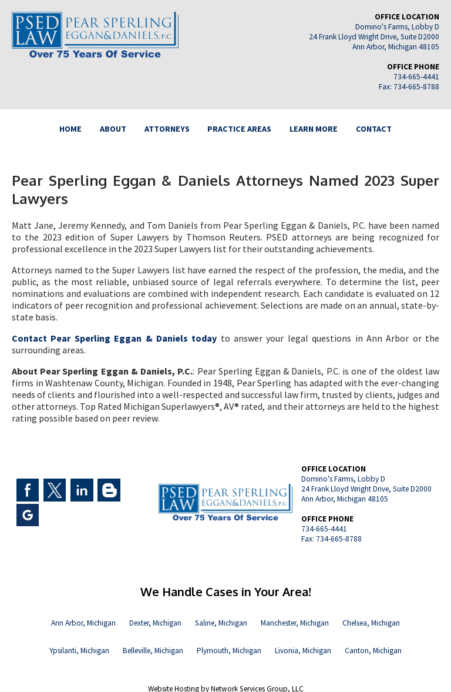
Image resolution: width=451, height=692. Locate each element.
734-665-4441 (416, 77)
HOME (70, 128)
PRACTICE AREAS (239, 128)
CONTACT (374, 128)
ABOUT (113, 128)
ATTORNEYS (167, 128)
